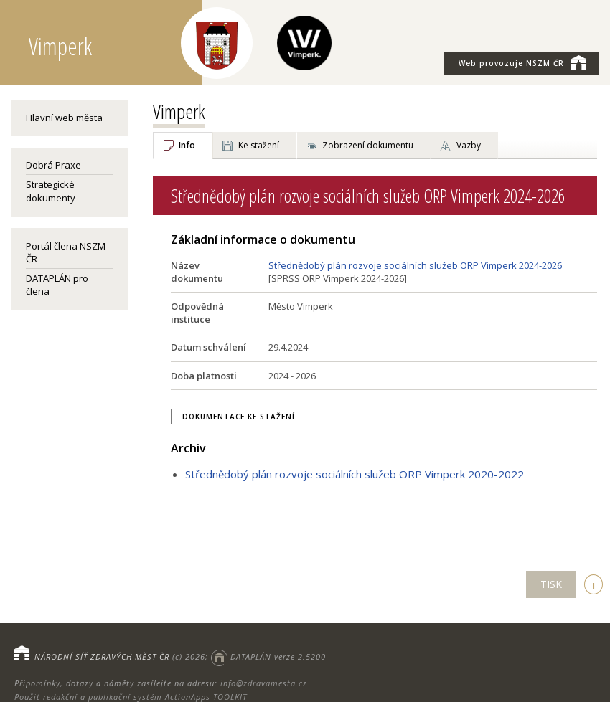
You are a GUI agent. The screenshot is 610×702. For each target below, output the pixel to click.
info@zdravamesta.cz (263, 683)
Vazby (468, 145)
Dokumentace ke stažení (238, 417)
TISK (551, 584)
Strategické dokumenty (50, 191)
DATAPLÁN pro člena (57, 285)
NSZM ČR (522, 62)
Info (187, 145)
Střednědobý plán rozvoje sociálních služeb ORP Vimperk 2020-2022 (354, 474)
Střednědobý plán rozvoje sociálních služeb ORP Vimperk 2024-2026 (415, 265)
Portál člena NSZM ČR (65, 252)
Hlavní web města (64, 117)
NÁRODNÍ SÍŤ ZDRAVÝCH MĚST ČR (101, 656)
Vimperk (179, 111)
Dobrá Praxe (53, 164)
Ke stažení (258, 145)
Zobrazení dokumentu (367, 145)
